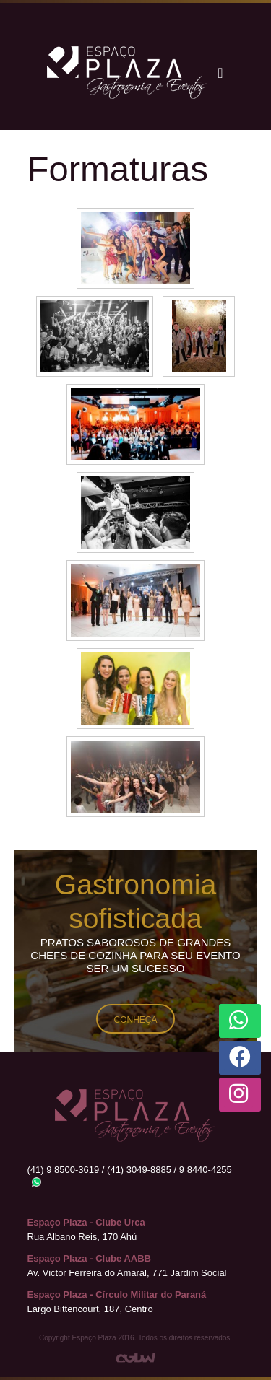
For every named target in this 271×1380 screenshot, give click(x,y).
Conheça (135, 1020)
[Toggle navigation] (220, 73)
